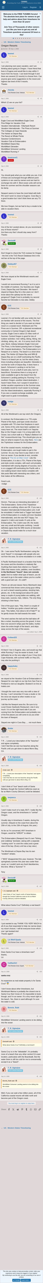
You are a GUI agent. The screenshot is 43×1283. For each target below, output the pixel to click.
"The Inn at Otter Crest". (19, 458)
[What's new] (40, 7)
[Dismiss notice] (40, 14)
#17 (41, 886)
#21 (41, 1016)
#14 (41, 737)
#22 (41, 1037)
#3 (41, 117)
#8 (41, 314)
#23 (41, 1076)
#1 (41, 62)
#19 (41, 948)
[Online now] (5, 244)
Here (36, 440)
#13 (41, 675)
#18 (41, 919)
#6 (41, 249)
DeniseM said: (7, 1041)
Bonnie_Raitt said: (9, 1081)
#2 (41, 98)
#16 (41, 806)
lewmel (5, 49)
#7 (41, 272)
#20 (41, 971)
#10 (41, 498)
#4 (41, 166)
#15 (41, 765)
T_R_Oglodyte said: (9, 891)
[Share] (38, 62)
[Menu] (3, 7)
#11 (41, 547)
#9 (41, 410)
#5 (41, 223)
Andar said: (6, 770)
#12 (41, 646)
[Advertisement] (21, 1199)
